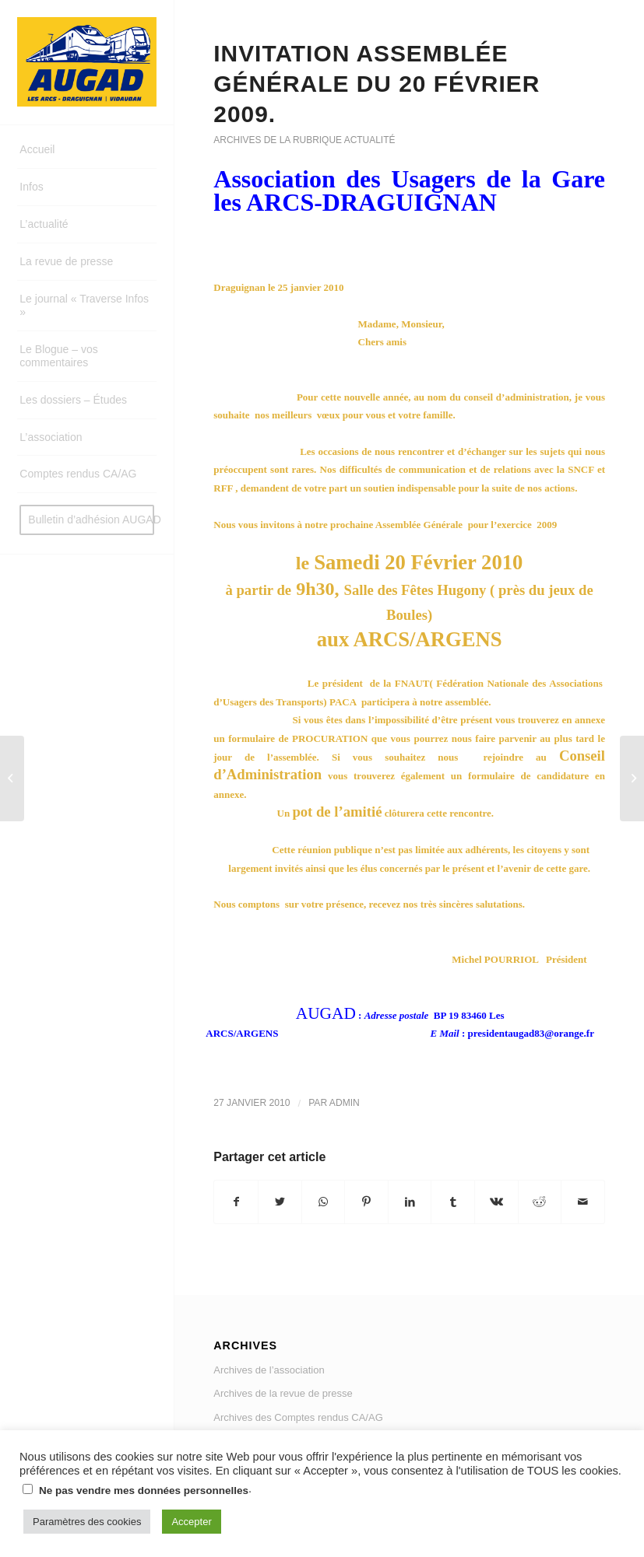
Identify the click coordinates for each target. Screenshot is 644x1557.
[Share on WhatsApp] (323, 1202)
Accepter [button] (191, 1521)
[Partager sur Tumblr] (452, 1202)
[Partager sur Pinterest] (366, 1202)
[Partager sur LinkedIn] (410, 1202)
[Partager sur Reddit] (540, 1202)
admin (344, 1102)
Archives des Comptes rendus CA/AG (297, 1417)
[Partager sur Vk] (496, 1202)
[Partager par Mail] (582, 1202)
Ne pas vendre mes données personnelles (143, 1490)
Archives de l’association (268, 1370)
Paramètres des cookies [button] (87, 1521)
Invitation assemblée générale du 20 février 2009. (376, 83)
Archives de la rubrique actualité (304, 140)
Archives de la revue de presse (282, 1393)
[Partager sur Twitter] (280, 1202)
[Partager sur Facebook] (236, 1202)
